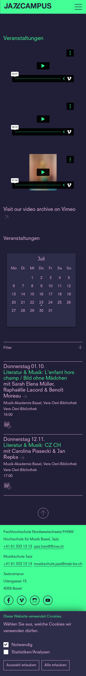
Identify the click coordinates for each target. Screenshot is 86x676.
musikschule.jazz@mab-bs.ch (58, 564)
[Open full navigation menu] (78, 7)
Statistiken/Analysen (30, 652)
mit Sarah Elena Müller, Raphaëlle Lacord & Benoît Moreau (33, 390)
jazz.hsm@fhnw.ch (49, 547)
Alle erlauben (55, 665)
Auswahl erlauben (21, 665)
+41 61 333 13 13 (17, 547)
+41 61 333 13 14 (17, 564)
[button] (43, 513)
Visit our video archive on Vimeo (39, 213)
